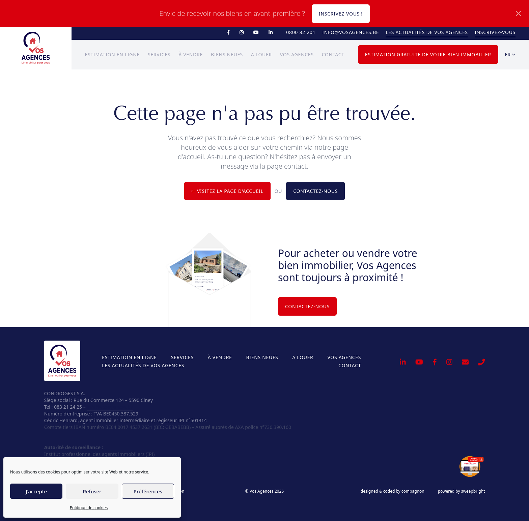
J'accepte (36, 491)
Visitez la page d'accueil (227, 191)
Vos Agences (297, 54)
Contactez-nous (315, 191)
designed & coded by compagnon (392, 491)
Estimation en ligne (112, 54)
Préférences (148, 491)
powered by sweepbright (461, 491)
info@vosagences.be (350, 32)
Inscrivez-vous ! (341, 13)
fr (510, 54)
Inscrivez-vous (495, 32)
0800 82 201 (300, 32)
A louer (261, 54)
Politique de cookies (89, 508)
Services (159, 54)
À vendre (190, 54)
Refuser (92, 491)
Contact (333, 54)
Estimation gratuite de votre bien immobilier (428, 54)
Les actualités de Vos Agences (427, 32)
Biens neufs (227, 54)
